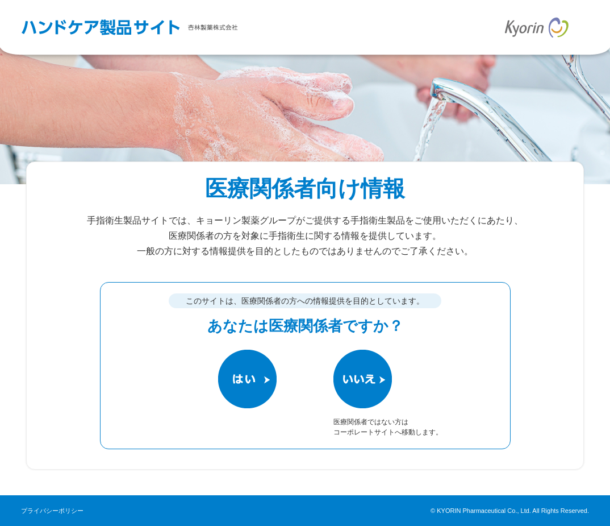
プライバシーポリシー (52, 510)
